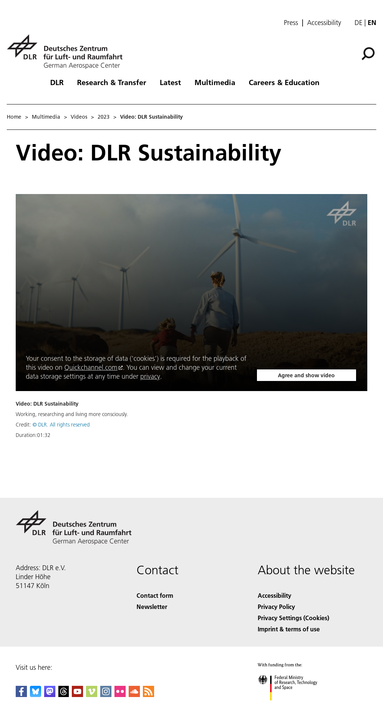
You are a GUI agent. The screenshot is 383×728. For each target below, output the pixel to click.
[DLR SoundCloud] (134, 694)
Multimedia (214, 82)
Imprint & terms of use (289, 629)
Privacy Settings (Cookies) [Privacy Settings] (293, 618)
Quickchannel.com (90, 367)
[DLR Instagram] (105, 694)
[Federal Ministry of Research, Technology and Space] (294, 707)
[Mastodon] (49, 694)
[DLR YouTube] (77, 694)
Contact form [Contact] (155, 595)
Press (291, 23)
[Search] (368, 53)
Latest (170, 82)
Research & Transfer (111, 82)
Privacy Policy (276, 606)
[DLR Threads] (63, 694)
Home (14, 116)
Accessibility (324, 23)
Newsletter (152, 606)
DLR (57, 82)
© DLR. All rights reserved (61, 424)
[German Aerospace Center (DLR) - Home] (68, 51)
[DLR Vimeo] (91, 694)
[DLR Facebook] (21, 694)
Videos (79, 116)
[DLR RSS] (148, 694)
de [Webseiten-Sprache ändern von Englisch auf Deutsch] (358, 22)
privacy (150, 376)
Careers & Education (284, 82)
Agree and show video (306, 375)
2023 (104, 116)
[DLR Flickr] (120, 694)
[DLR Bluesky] (35, 694)
